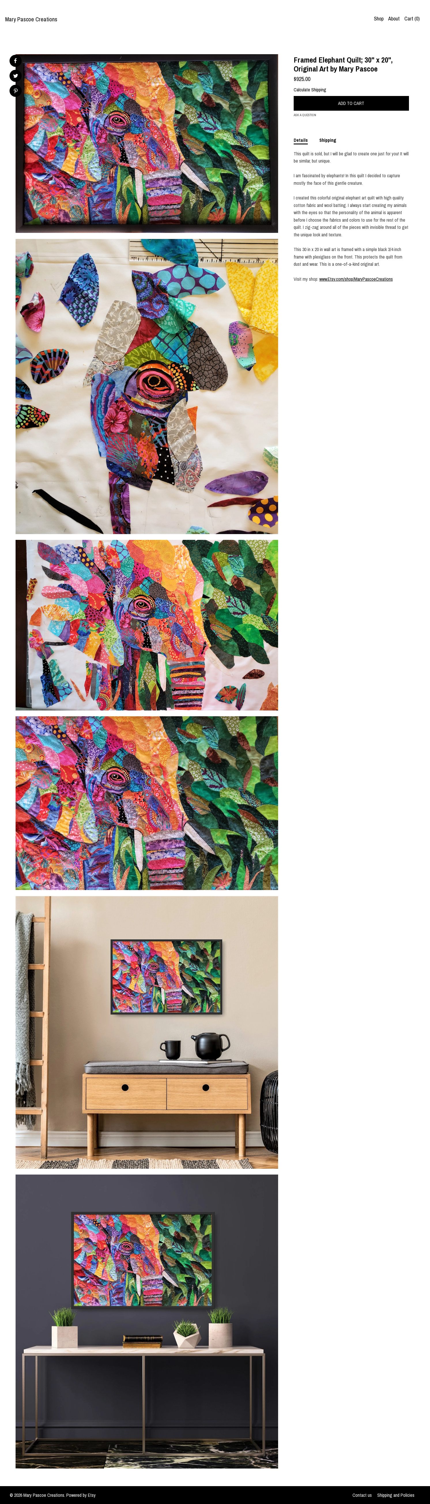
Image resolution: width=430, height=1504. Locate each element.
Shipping (327, 140)
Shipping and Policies (395, 1495)
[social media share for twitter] (15, 76)
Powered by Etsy (81, 1495)
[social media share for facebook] (15, 61)
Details (301, 140)
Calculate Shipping (310, 89)
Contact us (362, 1495)
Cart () (412, 18)
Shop (379, 18)
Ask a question (305, 115)
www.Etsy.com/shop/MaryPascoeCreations (356, 279)
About (394, 18)
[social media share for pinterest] (15, 91)
